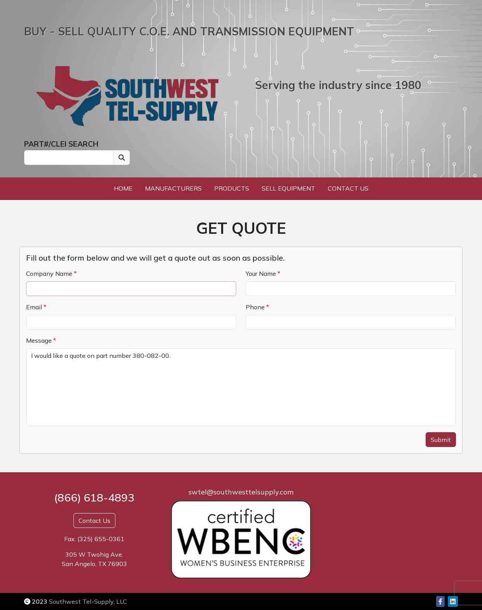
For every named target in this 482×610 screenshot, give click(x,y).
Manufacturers (173, 188)
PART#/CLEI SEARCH (61, 144)
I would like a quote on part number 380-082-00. (241, 387)
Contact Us (348, 188)
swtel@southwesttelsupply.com (241, 491)
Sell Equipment (288, 188)
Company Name (49, 273)
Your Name (261, 273)
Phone (255, 307)
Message (39, 340)
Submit (441, 439)
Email (34, 307)
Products (231, 188)
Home (123, 188)
